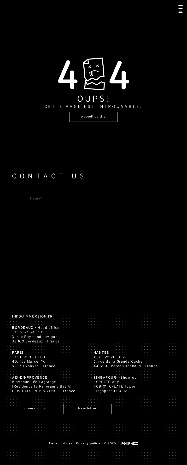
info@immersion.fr (26, 316)
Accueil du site (93, 117)
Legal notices (60, 443)
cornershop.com (42, 409)
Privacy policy (88, 443)
